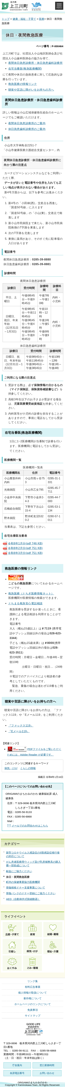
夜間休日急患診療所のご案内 (26, 123)
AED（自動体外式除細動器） (23, 899)
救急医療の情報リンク (22, 83)
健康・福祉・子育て (24, 18)
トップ (6, 18)
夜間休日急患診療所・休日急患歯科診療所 (35, 62)
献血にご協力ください (19, 871)
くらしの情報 (28, 768)
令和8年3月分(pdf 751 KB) (23, 552)
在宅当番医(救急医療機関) (25, 68)
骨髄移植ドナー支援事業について (25, 887)
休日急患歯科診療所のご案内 (26, 128)
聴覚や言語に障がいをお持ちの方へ (31, 89)
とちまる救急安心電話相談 (25, 603)
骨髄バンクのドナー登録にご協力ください (30, 893)
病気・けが (11, 768)
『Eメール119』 (19, 731)
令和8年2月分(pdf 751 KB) (23, 548)
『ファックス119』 (20, 725)
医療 (41, 18)
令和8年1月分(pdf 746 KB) (23, 543)
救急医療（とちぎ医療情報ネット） (31, 593)
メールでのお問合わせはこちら (30, 825)
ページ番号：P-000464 (49, 46)
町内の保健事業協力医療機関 (23, 881)
